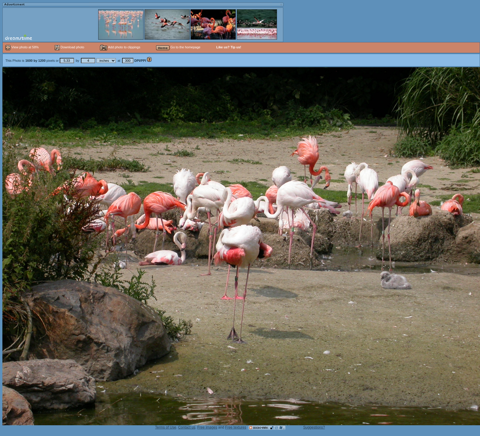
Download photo (69, 47)
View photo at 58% (22, 47)
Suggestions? (314, 427)
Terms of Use (165, 427)
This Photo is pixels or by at (76, 60)
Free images (207, 427)
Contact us (186, 427)
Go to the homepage (178, 47)
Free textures (235, 427)
